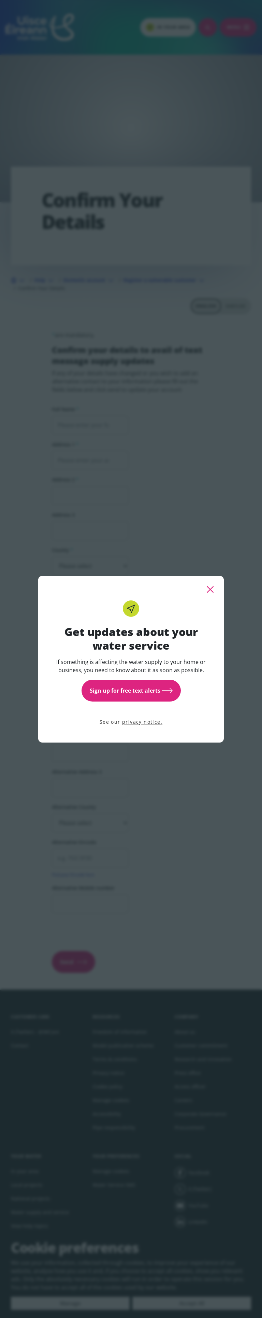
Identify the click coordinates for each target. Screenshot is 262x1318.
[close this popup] (210, 589)
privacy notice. (142, 722)
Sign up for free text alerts (131, 690)
